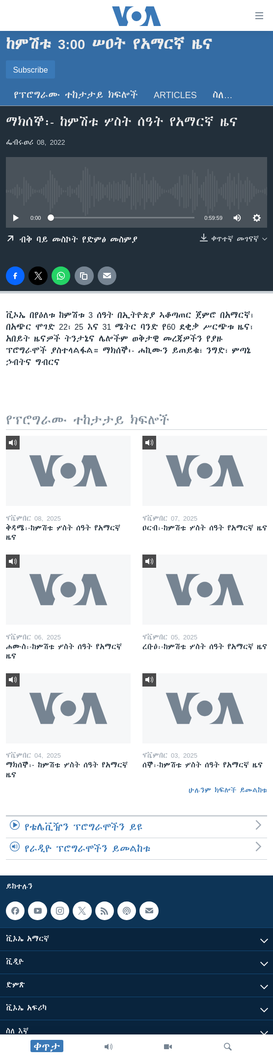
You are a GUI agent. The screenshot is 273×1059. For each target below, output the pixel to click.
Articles (175, 95)
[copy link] (84, 275)
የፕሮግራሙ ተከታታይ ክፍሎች (76, 95)
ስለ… (223, 95)
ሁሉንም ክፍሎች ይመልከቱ (228, 790)
